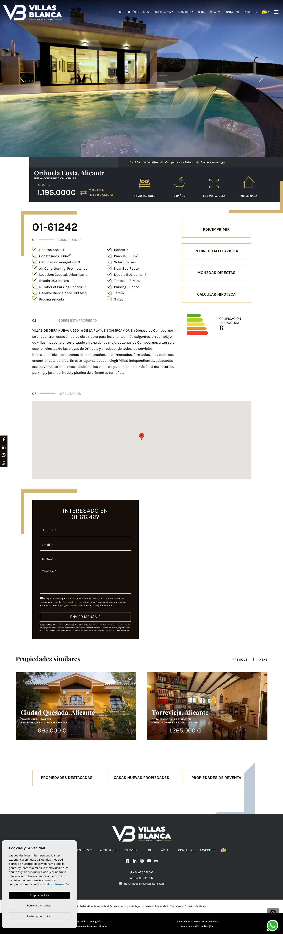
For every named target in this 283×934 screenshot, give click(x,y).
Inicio (119, 12)
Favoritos (250, 12)
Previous (22, 78)
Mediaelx (200, 906)
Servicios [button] (184, 12)
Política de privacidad (75, 602)
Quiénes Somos (138, 12)
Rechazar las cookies (39, 916)
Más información (57, 884)
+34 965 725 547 (141, 878)
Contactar (232, 12)
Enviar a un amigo (210, 162)
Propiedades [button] (162, 12)
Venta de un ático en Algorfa (85, 921)
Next (261, 78)
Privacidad (161, 906)
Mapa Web (176, 906)
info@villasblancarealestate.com (141, 883)
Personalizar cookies (39, 905)
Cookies (148, 906)
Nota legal (135, 906)
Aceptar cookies (39, 895)
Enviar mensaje (85, 617)
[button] (265, 12)
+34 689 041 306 (141, 872)
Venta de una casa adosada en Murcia (85, 926)
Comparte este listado (177, 162)
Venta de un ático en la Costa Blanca (197, 921)
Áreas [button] (213, 12)
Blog (201, 12)
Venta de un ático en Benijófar (197, 926)
